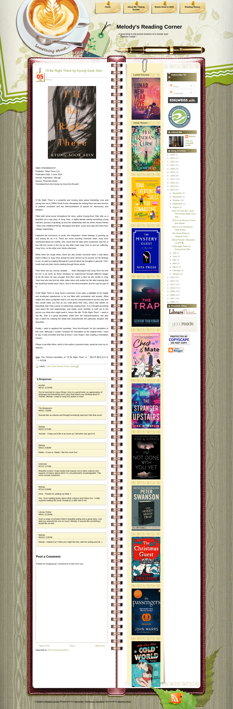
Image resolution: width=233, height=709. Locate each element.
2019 (172, 172)
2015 (172, 186)
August (176, 207)
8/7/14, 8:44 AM (45, 489)
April (175, 263)
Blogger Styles (124, 701)
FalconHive (79, 701)
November (177, 197)
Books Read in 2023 (164, 7)
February (177, 270)
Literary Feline (45, 512)
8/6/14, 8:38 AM (45, 448)
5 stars (48, 366)
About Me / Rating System (136, 8)
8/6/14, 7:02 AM (45, 411)
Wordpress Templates (94, 701)
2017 (172, 179)
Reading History (192, 7)
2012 (172, 281)
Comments (176, 93)
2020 (172, 169)
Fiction (66, 366)
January (176, 274)
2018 (172, 176)
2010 (172, 288)
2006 (172, 302)
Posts (174, 86)
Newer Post (44, 646)
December (177, 193)
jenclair (42, 385)
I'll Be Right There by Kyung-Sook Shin (74, 71)
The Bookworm (45, 408)
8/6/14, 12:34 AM (45, 388)
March (176, 267)
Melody (42, 427)
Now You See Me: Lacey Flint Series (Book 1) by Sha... (184, 214)
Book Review (57, 366)
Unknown (43, 464)
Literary (73, 366)
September (178, 204)
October (176, 200)
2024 (172, 155)
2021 (172, 165)
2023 (172, 158)
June (175, 256)
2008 (172, 295)
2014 (172, 190)
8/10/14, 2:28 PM (45, 537)
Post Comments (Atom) (58, 650)
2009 (172, 291)
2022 (172, 162)
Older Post (100, 646)
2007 (172, 298)
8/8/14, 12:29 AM (45, 514)
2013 (172, 277)
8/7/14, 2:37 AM (45, 466)
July (175, 253)
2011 (172, 284)
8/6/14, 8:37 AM (45, 429)
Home (108, 7)
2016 (172, 183)
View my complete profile (189, 143)
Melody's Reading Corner (149, 27)
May (175, 260)
